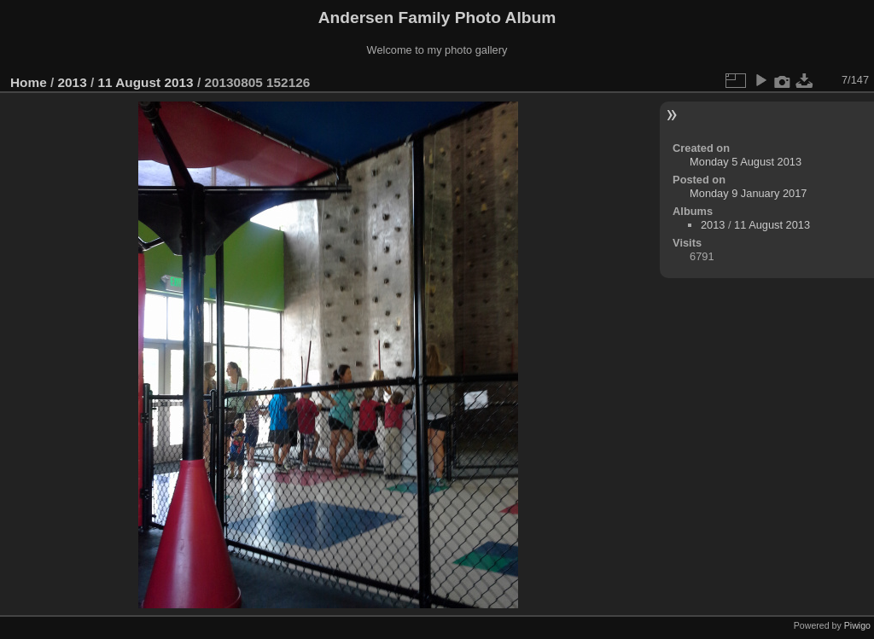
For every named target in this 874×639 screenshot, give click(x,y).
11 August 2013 (145, 82)
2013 (72, 82)
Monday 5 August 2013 (745, 161)
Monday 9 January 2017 (748, 193)
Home (28, 82)
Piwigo (857, 625)
